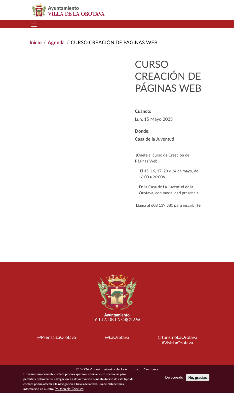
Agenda (56, 42)
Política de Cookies (69, 389)
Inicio (35, 42)
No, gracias (197, 378)
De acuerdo (174, 377)
